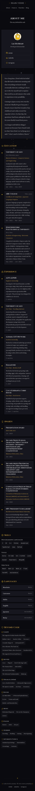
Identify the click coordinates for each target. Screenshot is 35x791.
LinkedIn (16, 786)
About (8, 8)
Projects (14, 8)
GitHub (10, 786)
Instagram (24, 786)
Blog (27, 8)
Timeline (21, 8)
